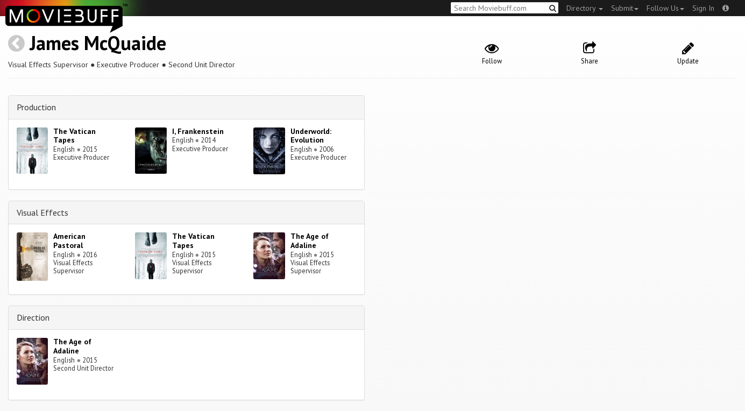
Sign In (703, 8)
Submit (624, 8)
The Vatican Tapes (74, 135)
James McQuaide (98, 42)
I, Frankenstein (198, 131)
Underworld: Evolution (310, 135)
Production (36, 107)
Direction (33, 317)
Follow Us (665, 8)
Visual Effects (42, 212)
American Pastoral (69, 240)
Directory (584, 8)
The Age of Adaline (309, 240)
